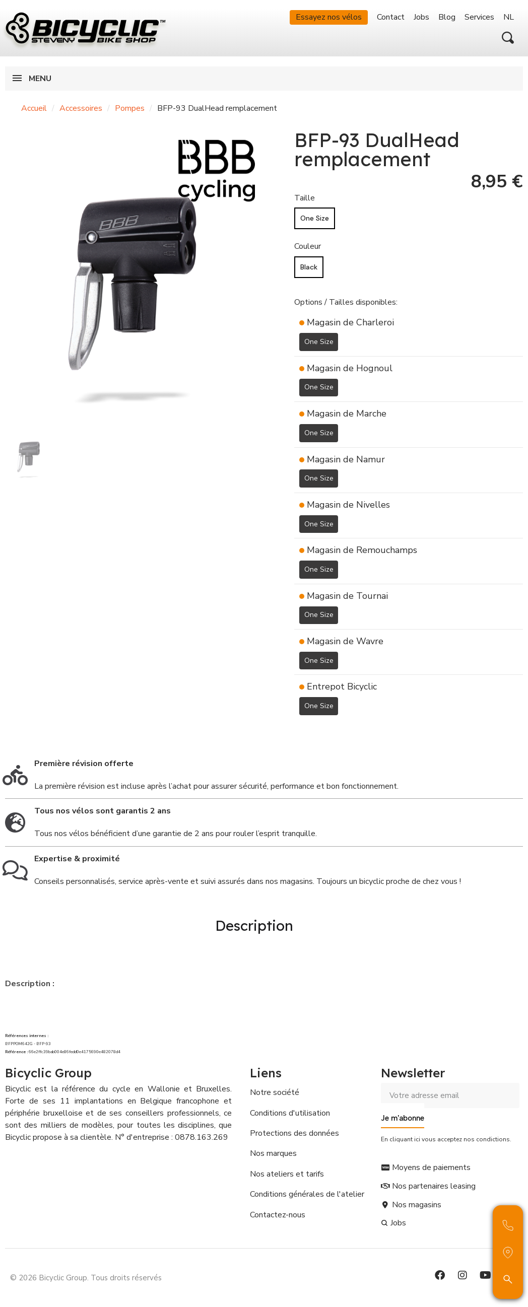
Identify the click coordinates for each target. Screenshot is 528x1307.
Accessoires (80, 108)
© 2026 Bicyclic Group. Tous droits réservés (86, 1274)
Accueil (34, 108)
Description (254, 924)
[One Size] (314, 218)
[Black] (308, 267)
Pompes (130, 108)
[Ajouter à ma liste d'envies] (300, 730)
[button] (508, 38)
